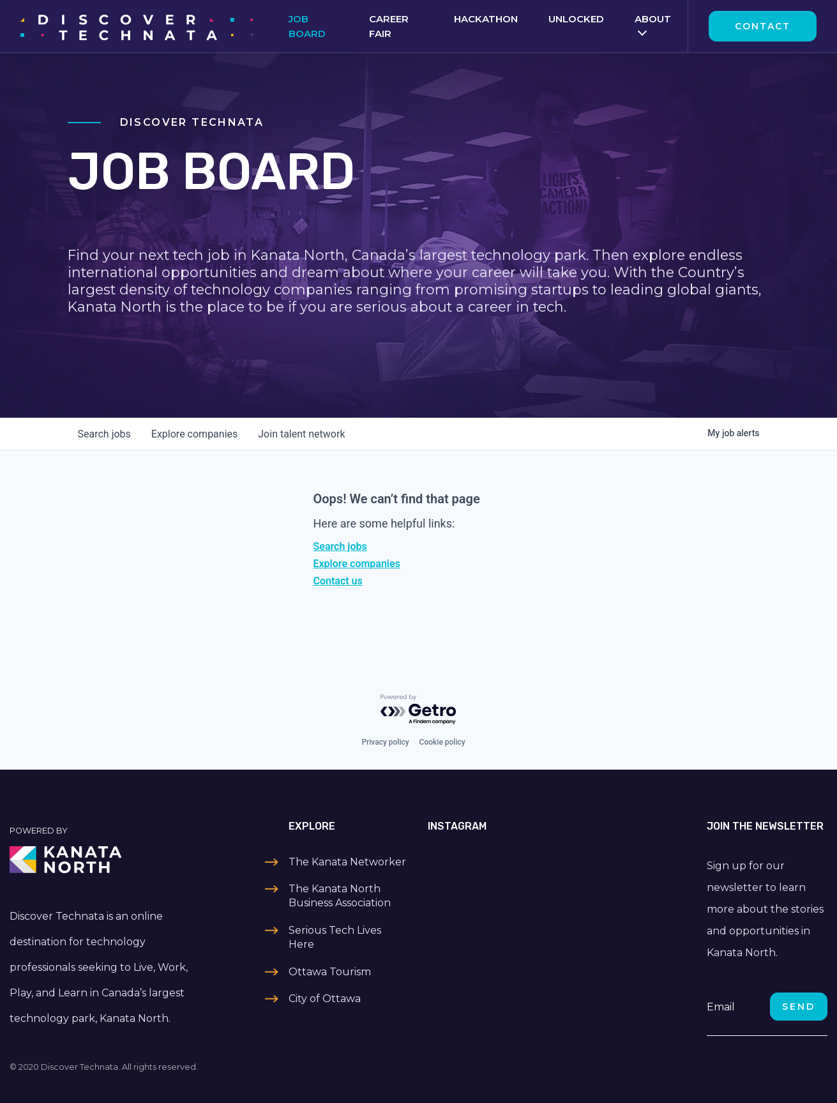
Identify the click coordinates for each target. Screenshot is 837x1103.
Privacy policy (385, 742)
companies (194, 434)
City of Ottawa (325, 999)
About (653, 19)
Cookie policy (442, 742)
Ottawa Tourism (330, 972)
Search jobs (340, 546)
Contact (762, 26)
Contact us (338, 581)
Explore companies (356, 564)
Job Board (307, 26)
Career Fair (389, 26)
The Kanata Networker (347, 862)
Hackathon (486, 19)
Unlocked (576, 19)
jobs (104, 434)
